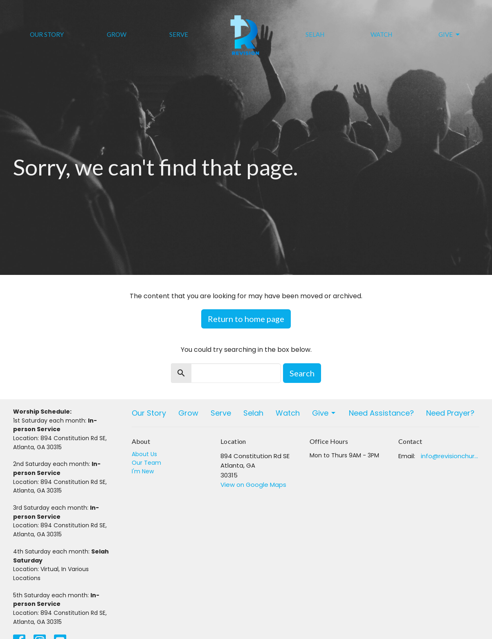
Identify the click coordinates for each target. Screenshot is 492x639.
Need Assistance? (381, 413)
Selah (315, 34)
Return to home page (246, 319)
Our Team (146, 463)
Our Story (47, 34)
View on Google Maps (253, 484)
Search (302, 373)
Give (449, 35)
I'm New (143, 471)
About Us (144, 454)
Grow (116, 34)
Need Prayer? (450, 413)
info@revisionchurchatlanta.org (450, 456)
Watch (381, 34)
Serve (178, 34)
